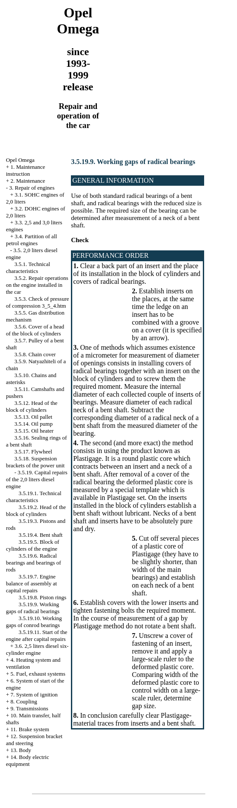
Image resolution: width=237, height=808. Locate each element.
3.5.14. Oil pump (33, 423)
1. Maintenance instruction (25, 170)
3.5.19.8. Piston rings (43, 597)
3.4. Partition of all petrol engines (31, 239)
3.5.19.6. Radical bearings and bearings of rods (33, 562)
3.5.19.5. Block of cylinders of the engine (32, 545)
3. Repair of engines (31, 187)
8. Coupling (23, 701)
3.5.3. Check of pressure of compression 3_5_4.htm (37, 302)
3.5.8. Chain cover (35, 354)
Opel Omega (20, 160)
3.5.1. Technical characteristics (28, 267)
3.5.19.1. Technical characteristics (33, 496)
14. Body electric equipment (27, 760)
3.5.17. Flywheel (33, 451)
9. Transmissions (29, 708)
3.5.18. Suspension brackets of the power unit (35, 462)
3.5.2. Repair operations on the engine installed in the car (37, 285)
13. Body (20, 750)
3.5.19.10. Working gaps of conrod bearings (34, 621)
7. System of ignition (34, 694)
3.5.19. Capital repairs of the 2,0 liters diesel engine (36, 479)
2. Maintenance (27, 180)
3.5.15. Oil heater (34, 430)
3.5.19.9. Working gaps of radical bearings (33, 607)
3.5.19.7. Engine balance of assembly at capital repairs (31, 583)
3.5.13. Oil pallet (33, 417)
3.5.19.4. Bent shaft (41, 535)
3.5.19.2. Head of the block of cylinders (36, 510)
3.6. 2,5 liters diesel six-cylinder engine (37, 649)
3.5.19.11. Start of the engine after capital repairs (36, 635)
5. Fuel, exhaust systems (37, 673)
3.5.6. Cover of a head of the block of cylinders (35, 330)
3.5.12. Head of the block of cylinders (32, 406)
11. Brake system (29, 729)
